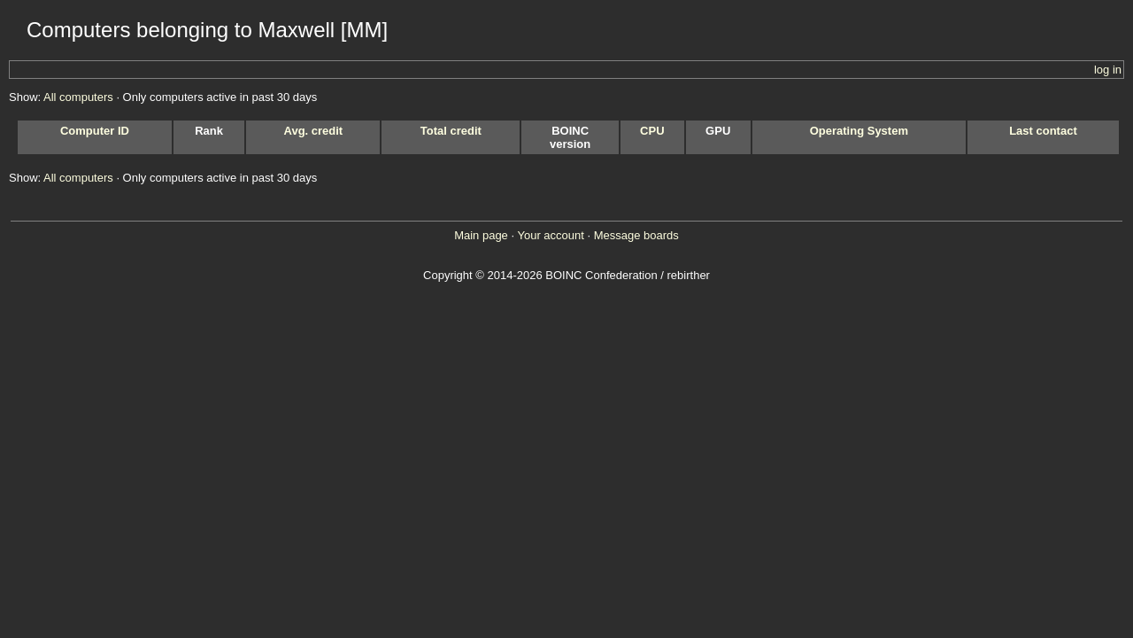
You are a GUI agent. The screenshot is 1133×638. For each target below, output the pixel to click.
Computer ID (94, 130)
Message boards (636, 235)
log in (1107, 69)
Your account (550, 235)
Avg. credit (313, 130)
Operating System (859, 130)
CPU (652, 130)
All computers (78, 97)
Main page (481, 235)
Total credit (451, 130)
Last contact (1043, 130)
